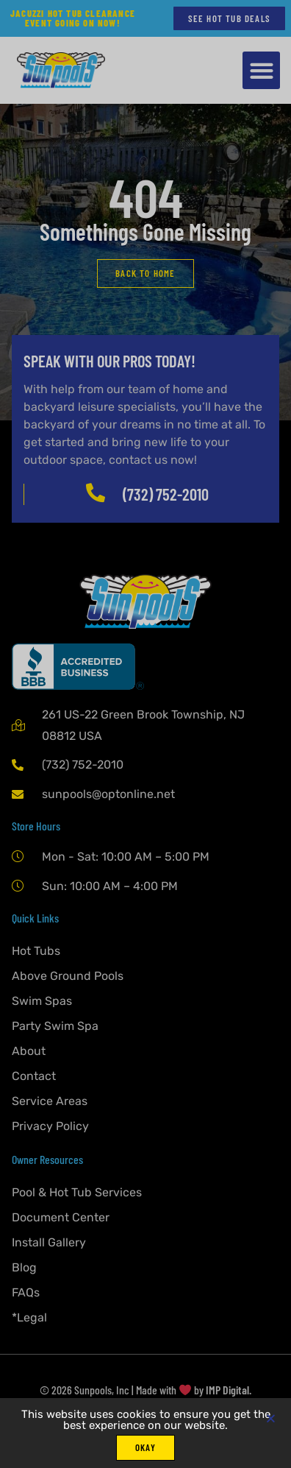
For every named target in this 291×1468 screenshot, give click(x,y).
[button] (261, 70)
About (29, 1051)
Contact (34, 1076)
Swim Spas (42, 1001)
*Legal (29, 1317)
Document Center (60, 1217)
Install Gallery (49, 1242)
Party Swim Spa (55, 1026)
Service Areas (49, 1101)
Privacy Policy (50, 1126)
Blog (24, 1267)
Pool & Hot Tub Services (77, 1192)
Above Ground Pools (67, 976)
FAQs (26, 1292)
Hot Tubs (36, 951)
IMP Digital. (228, 1390)
